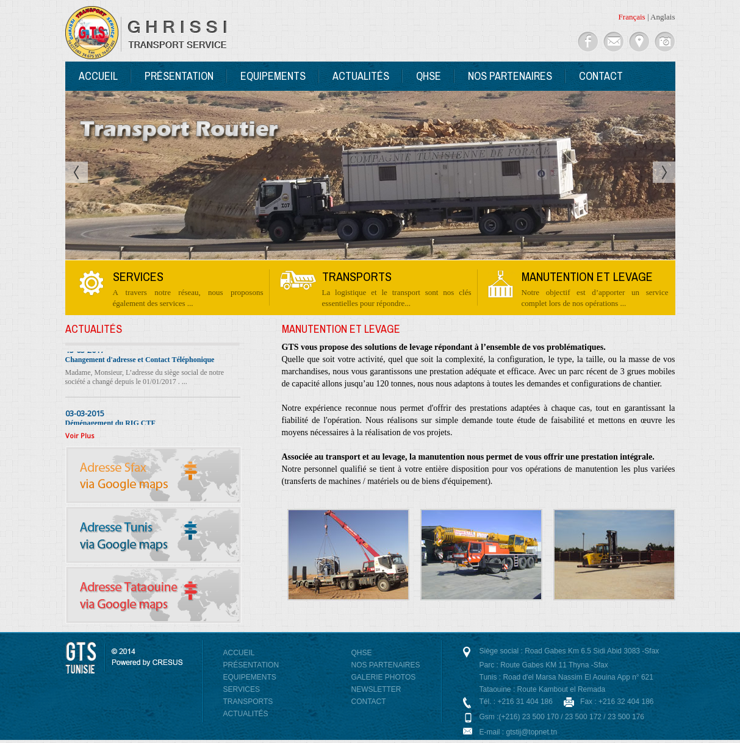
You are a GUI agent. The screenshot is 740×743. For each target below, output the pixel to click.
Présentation (179, 76)
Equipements (273, 76)
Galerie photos (383, 677)
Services (241, 689)
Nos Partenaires (510, 76)
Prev (76, 172)
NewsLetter (376, 689)
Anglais (662, 16)
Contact (601, 76)
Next (664, 172)
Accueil (98, 76)
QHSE (428, 76)
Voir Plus (79, 435)
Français (632, 16)
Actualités (360, 76)
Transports (248, 701)
